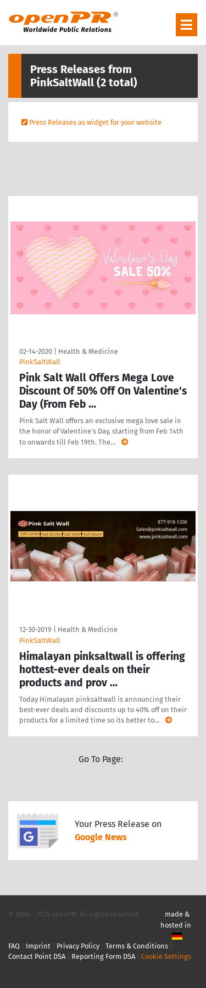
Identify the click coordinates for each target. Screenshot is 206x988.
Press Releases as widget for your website (95, 122)
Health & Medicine (88, 351)
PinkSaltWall (39, 362)
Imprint (38, 946)
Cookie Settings (166, 956)
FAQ (14, 946)
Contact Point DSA (36, 956)
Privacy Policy (78, 946)
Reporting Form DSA (103, 956)
